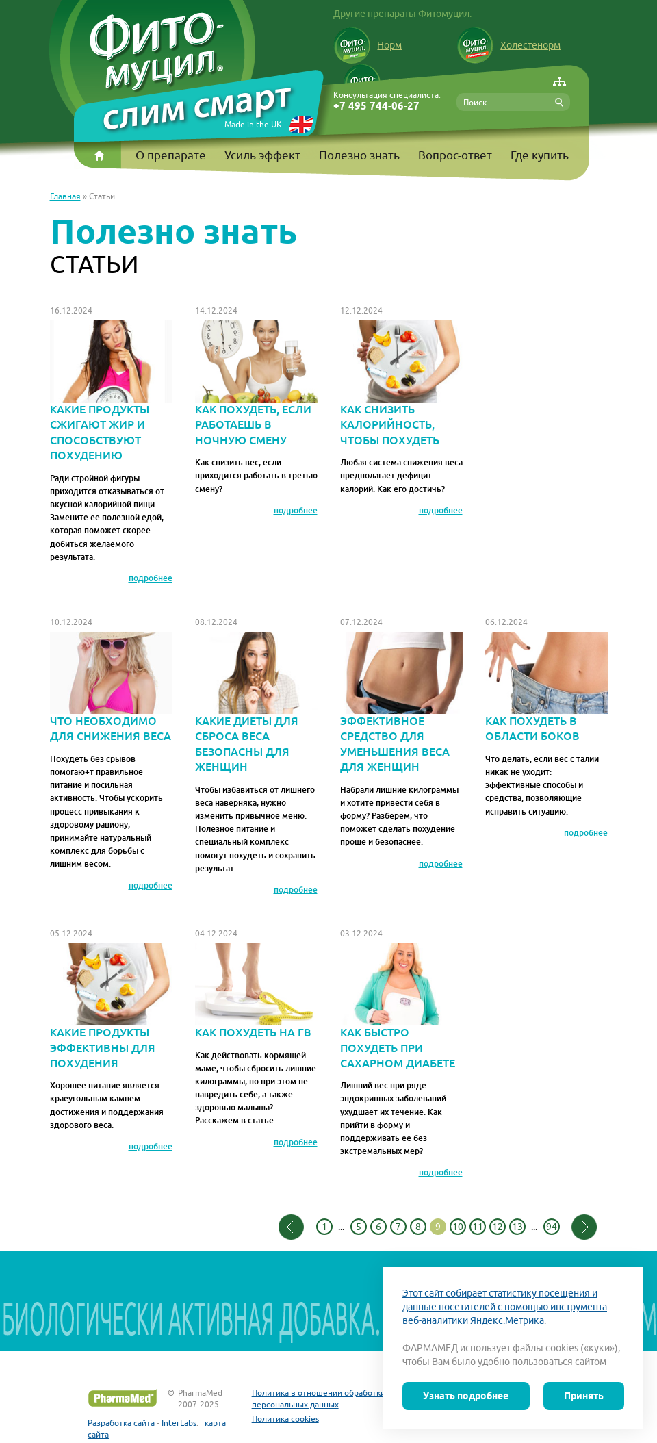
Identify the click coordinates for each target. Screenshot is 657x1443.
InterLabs (179, 1423)
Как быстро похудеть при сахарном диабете (401, 1007)
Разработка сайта (121, 1423)
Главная (65, 196)
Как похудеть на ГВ (256, 991)
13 (517, 1226)
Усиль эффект (262, 155)
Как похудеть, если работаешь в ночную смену (256, 384)
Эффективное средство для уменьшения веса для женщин (401, 703)
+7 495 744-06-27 (376, 106)
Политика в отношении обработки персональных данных (318, 1398)
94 (551, 1226)
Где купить (540, 155)
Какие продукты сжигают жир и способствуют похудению (111, 391)
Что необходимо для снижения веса (111, 687)
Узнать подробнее (465, 1395)
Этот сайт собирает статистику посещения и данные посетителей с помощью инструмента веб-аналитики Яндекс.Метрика (504, 1307)
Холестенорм (508, 45)
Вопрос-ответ (455, 155)
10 (457, 1226)
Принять (584, 1395)
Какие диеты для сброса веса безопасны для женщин (256, 703)
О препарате (171, 155)
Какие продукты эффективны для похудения (111, 1007)
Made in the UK (253, 124)
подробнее (150, 578)
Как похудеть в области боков (546, 687)
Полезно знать (359, 155)
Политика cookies (285, 1419)
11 (477, 1226)
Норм (367, 45)
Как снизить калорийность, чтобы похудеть (401, 384)
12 (497, 1226)
